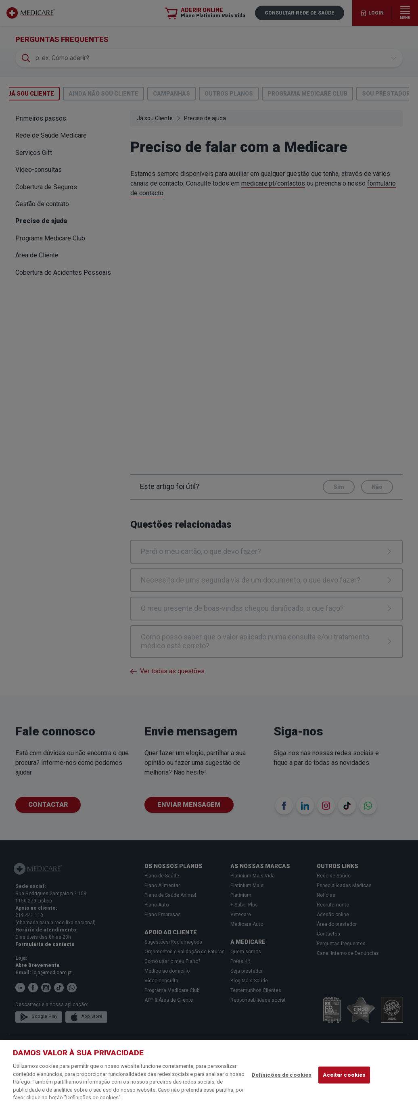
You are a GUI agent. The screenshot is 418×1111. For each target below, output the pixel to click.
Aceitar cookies (344, 1075)
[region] (209, 1075)
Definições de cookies (282, 1075)
